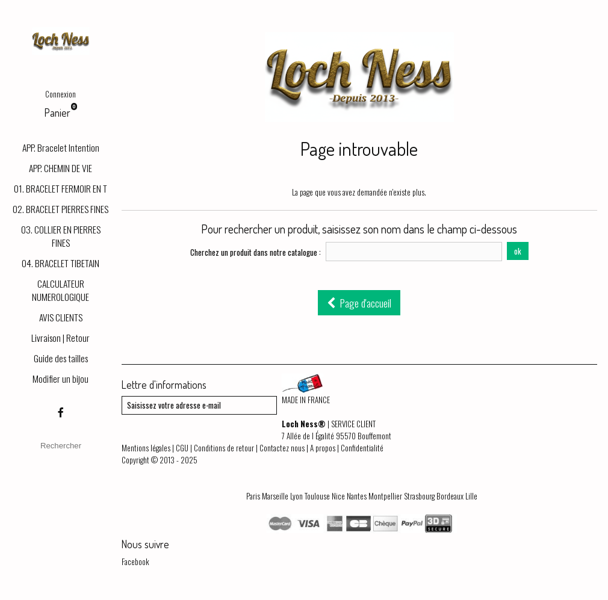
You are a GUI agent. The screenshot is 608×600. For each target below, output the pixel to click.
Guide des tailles (61, 358)
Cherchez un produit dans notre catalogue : (255, 252)
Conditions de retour (224, 448)
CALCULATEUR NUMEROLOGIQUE (60, 290)
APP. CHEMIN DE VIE (60, 168)
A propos (322, 448)
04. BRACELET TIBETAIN (60, 263)
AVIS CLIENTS (60, 317)
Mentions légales (146, 448)
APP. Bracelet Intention (60, 147)
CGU (182, 448)
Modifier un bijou (60, 378)
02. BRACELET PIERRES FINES (60, 208)
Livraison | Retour (60, 337)
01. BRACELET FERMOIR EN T (60, 188)
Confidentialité (362, 448)
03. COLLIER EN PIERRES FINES (61, 236)
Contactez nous (282, 448)
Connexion (60, 94)
